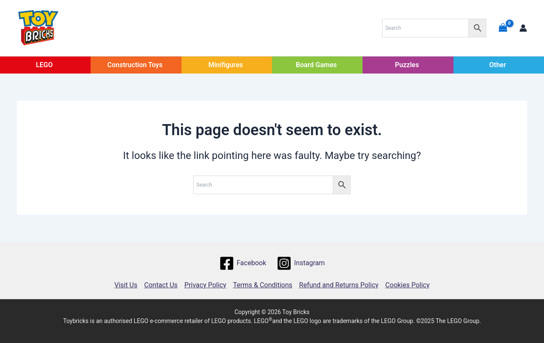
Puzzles (407, 65)
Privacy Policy (205, 285)
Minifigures (225, 65)
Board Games (316, 65)
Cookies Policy (407, 285)
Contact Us (161, 285)
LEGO (44, 65)
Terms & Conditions (262, 285)
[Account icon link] (523, 28)
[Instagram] (301, 263)
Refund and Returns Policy (339, 285)
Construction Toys (135, 65)
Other (497, 65)
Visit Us (125, 285)
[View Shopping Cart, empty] (503, 28)
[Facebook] (242, 263)
